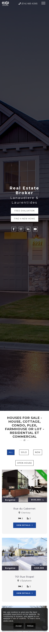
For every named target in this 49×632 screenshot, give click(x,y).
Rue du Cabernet (24, 508)
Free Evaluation (24, 211)
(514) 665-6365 (28, 3)
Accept (19, 626)
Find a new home (24, 219)
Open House (24, 463)
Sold (24, 452)
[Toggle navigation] (43, 3)
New (37, 452)
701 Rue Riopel (24, 576)
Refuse (30, 626)
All (11, 452)
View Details (24, 525)
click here (8, 620)
